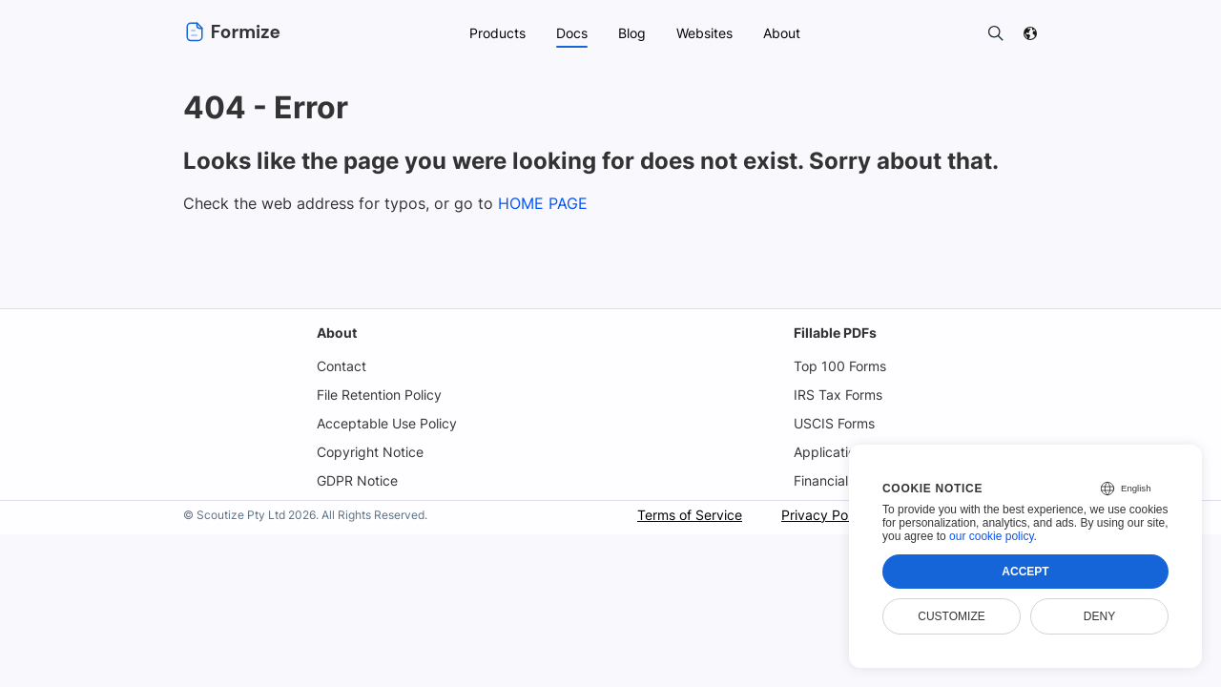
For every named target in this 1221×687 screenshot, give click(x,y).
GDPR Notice (357, 480)
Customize (951, 616)
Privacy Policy (822, 515)
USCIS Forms (834, 423)
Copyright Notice (369, 452)
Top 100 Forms (838, 366)
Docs (570, 33)
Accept (1025, 571)
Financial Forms (841, 480)
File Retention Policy (379, 394)
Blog (631, 33)
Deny (1099, 616)
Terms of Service (685, 515)
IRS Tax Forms (836, 394)
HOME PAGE (536, 203)
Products (495, 33)
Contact (340, 366)
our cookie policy (991, 536)
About (336, 332)
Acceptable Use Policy (387, 423)
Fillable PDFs (833, 332)
